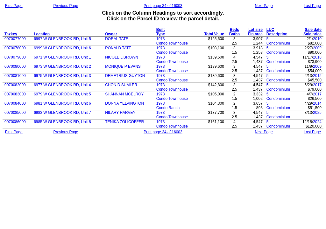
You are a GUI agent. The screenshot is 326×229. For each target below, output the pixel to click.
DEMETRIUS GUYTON (125, 75)
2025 (317, 112)
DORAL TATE (116, 39)
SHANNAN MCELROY (124, 94)
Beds (234, 29)
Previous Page (65, 5)
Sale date (313, 29)
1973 (160, 39)
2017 (317, 85)
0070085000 (15, 112)
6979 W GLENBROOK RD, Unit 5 (62, 94)
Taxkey (10, 34)
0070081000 (15, 75)
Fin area (255, 34)
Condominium (278, 43)
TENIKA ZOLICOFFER (124, 122)
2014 (317, 103)
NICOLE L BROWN (121, 57)
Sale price (312, 34)
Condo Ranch (168, 108)
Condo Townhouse (172, 43)
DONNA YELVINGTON (124, 103)
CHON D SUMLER (121, 85)
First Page (14, 5)
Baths (234, 34)
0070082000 (15, 85)
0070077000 (15, 39)
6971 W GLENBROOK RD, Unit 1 (62, 57)
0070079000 (15, 57)
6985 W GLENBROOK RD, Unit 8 (62, 122)
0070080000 (15, 66)
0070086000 (15, 122)
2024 (317, 122)
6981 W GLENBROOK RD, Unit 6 (62, 103)
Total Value (214, 34)
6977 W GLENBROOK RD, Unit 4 (62, 85)
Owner (111, 34)
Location (42, 34)
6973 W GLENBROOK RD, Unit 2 (62, 66)
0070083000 (15, 94)
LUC (270, 29)
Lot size (255, 29)
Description (276, 34)
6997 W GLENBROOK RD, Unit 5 (62, 39)
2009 (317, 48)
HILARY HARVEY (120, 112)
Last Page (312, 5)
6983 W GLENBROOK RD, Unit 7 (62, 112)
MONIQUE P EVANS (123, 66)
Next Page (264, 5)
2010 (317, 39)
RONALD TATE (118, 48)
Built (160, 29)
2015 (317, 75)
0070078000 (15, 48)
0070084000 (15, 103)
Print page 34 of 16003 (163, 5)
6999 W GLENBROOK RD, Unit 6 (62, 48)
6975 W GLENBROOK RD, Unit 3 (62, 75)
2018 (317, 57)
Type (160, 34)
